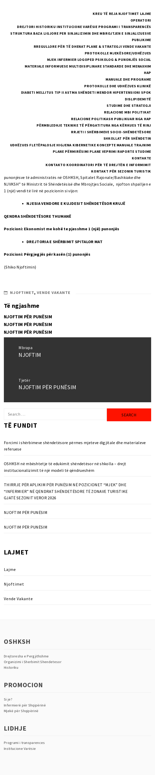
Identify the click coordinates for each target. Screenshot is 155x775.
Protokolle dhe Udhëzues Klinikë (117, 86)
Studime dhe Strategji (129, 105)
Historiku (46, 26)
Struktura (21, 33)
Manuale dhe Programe (128, 79)
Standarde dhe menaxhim (127, 66)
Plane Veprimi (103, 151)
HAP (147, 72)
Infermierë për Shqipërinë (25, 705)
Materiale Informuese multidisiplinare (63, 66)
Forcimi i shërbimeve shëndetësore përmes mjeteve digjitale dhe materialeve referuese (75, 446)
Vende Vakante (137, 46)
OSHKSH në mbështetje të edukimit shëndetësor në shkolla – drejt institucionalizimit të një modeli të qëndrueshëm (65, 467)
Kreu (97, 13)
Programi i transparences (24, 742)
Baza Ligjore (45, 33)
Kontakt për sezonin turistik (121, 171)
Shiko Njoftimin (20, 267)
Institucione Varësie (77, 26)
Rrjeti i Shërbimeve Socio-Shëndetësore (111, 132)
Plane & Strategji (104, 46)
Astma (71, 92)
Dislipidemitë (138, 99)
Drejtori (26, 26)
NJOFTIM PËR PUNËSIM (28, 317)
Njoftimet (128, 13)
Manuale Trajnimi (134, 145)
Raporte (125, 151)
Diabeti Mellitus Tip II (42, 92)
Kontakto (56, 164)
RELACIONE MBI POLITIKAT (127, 112)
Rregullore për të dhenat (60, 46)
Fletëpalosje (42, 145)
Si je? (8, 699)
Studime (143, 151)
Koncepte (106, 145)
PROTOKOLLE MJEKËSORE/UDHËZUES (118, 53)
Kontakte (141, 158)
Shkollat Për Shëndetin (127, 138)
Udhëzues (19, 145)
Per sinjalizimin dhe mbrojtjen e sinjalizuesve (105, 33)
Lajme (145, 13)
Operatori (141, 20)
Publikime (141, 39)
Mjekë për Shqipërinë (21, 711)
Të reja (110, 13)
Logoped (86, 59)
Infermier (66, 59)
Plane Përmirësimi (71, 151)
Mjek (52, 59)
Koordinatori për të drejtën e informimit (108, 164)
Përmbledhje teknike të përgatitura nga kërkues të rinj (94, 125)
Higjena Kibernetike (76, 145)
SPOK (146, 92)
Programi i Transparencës (124, 26)
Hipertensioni (126, 92)
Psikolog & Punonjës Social (123, 59)
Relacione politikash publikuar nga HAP (111, 119)
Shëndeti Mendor (95, 92)
